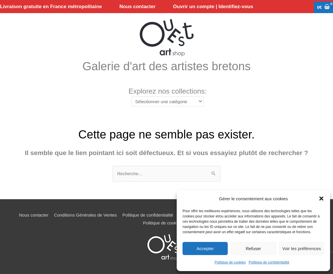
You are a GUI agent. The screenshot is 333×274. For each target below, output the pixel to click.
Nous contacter (33, 214)
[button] (321, 198)
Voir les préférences (301, 248)
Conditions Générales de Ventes (85, 214)
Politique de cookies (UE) (167, 222)
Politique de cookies (230, 262)
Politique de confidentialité (269, 262)
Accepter (205, 248)
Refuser (253, 248)
